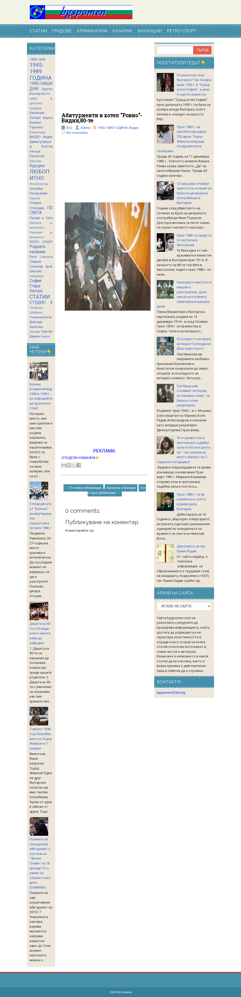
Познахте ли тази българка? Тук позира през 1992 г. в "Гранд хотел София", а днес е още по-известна (194, 84)
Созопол (37, 276)
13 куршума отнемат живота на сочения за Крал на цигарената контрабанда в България (194, 193)
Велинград (37, 132)
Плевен (35, 203)
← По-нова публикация (83, 488)
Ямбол (45, 336)
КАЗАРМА (122, 30)
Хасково (36, 327)
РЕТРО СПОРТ (181, 30)
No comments (77, 133)
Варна (48, 118)
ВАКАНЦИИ (150, 30)
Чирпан (47, 331)
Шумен (35, 336)
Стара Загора (36, 289)
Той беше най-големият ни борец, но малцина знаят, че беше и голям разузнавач (193, 395)
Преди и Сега (41, 218)
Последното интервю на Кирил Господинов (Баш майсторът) (194, 343)
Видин (134, 128)
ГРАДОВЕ (62, 30)
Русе (33, 257)
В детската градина (41, 103)
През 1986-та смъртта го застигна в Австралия (194, 240)
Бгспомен (125, 992)
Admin (85, 128)
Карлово (36, 161)
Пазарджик (39, 193)
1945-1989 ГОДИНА (112, 128)
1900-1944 (37, 59)
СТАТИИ (38, 30)
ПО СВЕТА (41, 210)
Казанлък (37, 156)
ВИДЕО (35, 137)
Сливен (35, 261)
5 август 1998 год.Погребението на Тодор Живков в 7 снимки (41, 738)
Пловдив (37, 208)
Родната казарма (37, 249)
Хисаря (35, 331)
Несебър (36, 188)
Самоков (46, 257)
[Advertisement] (104, 77)
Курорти (37, 166)
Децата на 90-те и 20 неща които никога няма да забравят (40, 633)
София (35, 280)
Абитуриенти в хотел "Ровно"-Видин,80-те (101, 118)
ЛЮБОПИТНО (39, 174)
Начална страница (121, 488)
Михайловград (39, 184)
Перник (35, 198)
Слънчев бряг (41, 266)
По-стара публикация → (117, 490)
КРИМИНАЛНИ (92, 30)
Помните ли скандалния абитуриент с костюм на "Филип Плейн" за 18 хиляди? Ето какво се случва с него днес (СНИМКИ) (40, 863)
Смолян (36, 271)
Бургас (47, 89)
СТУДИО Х (41, 302)
